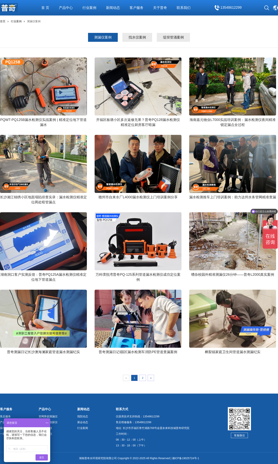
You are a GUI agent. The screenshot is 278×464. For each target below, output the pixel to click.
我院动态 (82, 416)
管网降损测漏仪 (48, 416)
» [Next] (151, 377)
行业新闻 (82, 428)
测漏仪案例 (103, 37)
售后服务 (5, 416)
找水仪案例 (137, 37)
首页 (2, 21)
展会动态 (82, 422)
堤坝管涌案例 (173, 37)
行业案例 (16, 21)
